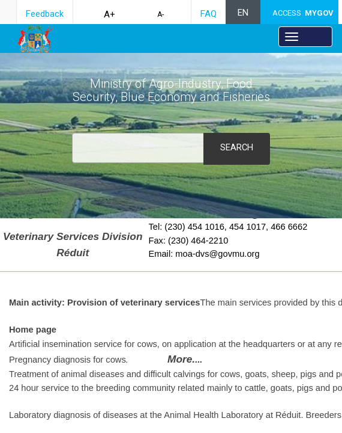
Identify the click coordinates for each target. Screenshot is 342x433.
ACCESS (303, 12)
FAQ (208, 13)
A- (160, 14)
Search (236, 147)
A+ (109, 14)
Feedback (45, 13)
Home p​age (32, 329)
